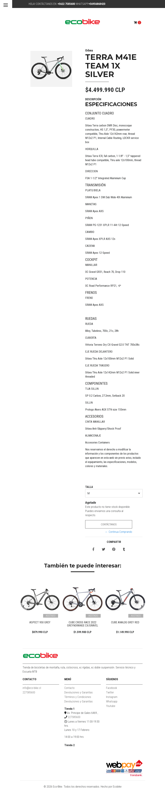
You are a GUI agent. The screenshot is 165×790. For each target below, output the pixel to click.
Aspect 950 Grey (39, 622)
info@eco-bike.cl (32, 689)
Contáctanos (108, 524)
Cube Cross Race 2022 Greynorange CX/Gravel (82, 624)
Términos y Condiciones (77, 698)
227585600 (29, 693)
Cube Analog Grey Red (125, 622)
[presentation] (23, 607)
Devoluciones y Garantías (78, 693)
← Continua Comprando (118, 531)
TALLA (89, 487)
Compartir (114, 542)
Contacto (69, 689)
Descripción (93, 99)
